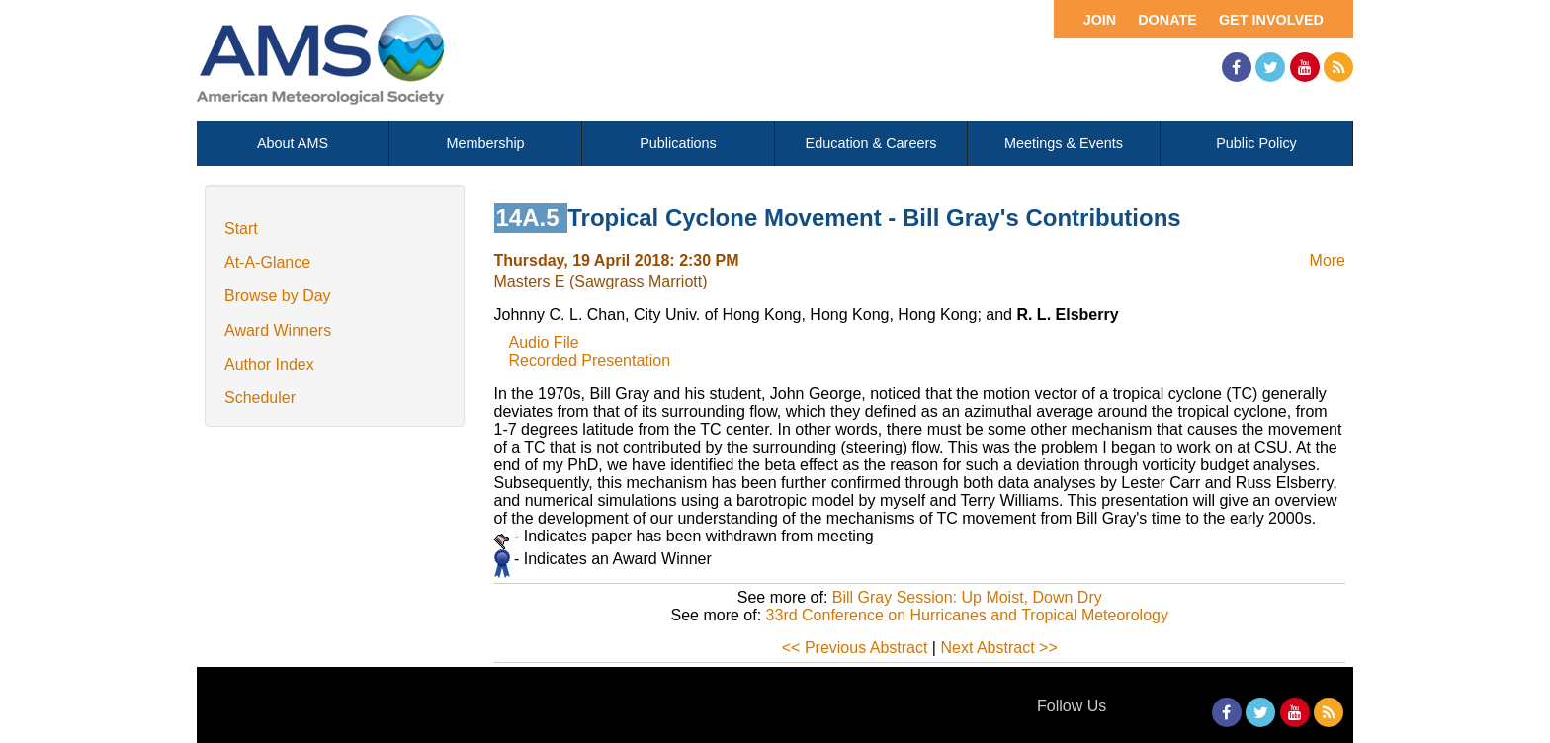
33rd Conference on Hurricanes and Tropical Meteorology (967, 615)
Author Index (269, 364)
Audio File (544, 342)
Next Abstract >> (998, 647)
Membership (485, 143)
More (1327, 260)
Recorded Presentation (590, 360)
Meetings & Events (1063, 143)
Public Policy (1256, 143)
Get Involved (1271, 20)
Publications (678, 143)
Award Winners (277, 330)
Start (241, 228)
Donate (1167, 20)
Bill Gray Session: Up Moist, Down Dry (967, 597)
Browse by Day (277, 296)
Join (1100, 20)
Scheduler (260, 397)
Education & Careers (871, 143)
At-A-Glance (267, 262)
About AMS (292, 143)
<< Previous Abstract (855, 647)
